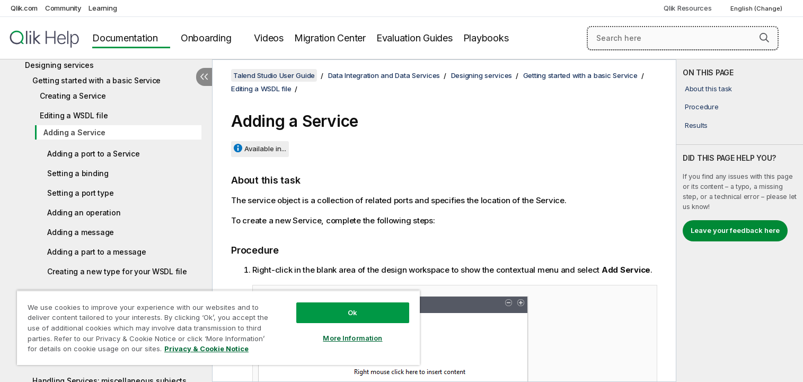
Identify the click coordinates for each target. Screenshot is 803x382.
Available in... (265, 148)
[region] (218, 327)
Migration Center (330, 38)
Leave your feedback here (735, 230)
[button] (764, 37)
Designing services (59, 65)
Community (63, 8)
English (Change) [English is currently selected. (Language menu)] (757, 8)
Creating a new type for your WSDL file (117, 271)
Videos (269, 38)
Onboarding (206, 38)
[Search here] (683, 38)
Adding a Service (74, 132)
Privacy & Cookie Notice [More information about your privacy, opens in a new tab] (206, 348)
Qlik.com (24, 8)
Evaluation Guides (414, 38)
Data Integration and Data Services (384, 75)
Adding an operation (83, 212)
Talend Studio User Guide (274, 75)
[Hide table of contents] (204, 77)
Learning (103, 8)
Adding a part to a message (96, 251)
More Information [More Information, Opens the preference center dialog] (352, 338)
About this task (708, 88)
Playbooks (486, 38)
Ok (352, 312)
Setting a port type (80, 192)
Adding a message (80, 232)
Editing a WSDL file (74, 115)
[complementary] (739, 220)
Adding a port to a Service (93, 153)
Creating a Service (73, 95)
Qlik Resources (688, 8)
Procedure (702, 106)
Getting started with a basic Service (96, 80)
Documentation (125, 38)
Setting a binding (78, 173)
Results (696, 125)
